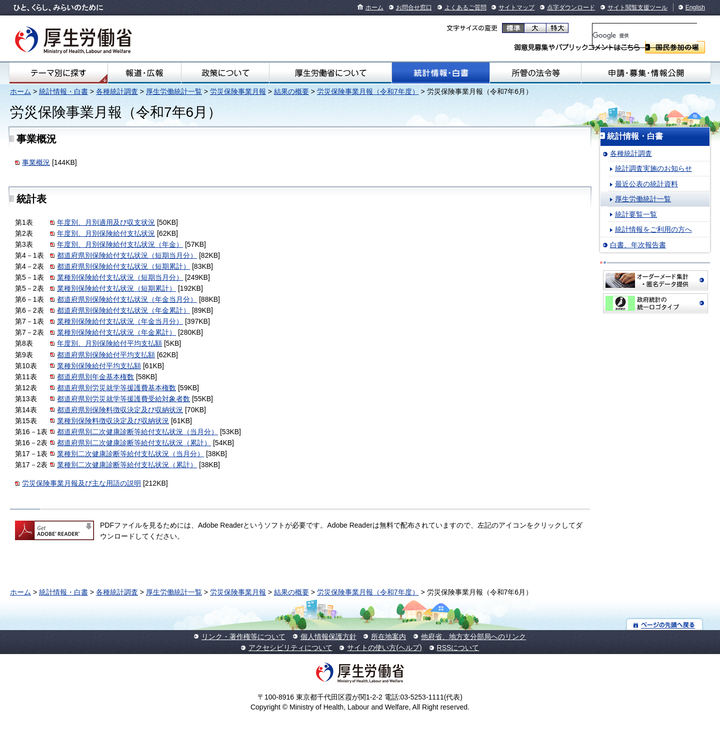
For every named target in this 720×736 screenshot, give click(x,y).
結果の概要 (291, 91)
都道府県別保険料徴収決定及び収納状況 (120, 410)
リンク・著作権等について (244, 637)
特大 (557, 27)
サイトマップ (516, 7)
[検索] (644, 35)
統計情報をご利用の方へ (653, 229)
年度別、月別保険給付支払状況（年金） (120, 244)
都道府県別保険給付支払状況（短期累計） (123, 266)
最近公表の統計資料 (646, 184)
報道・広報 (144, 72)
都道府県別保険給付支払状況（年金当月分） (127, 299)
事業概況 (36, 162)
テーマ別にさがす (58, 72)
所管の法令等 (535, 72)
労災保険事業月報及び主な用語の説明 (81, 483)
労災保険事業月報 (238, 91)
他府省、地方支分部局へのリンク (473, 637)
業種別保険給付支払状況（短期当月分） (120, 277)
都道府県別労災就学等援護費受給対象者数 (123, 399)
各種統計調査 (117, 91)
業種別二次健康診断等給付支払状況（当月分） (130, 454)
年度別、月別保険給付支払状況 (106, 233)
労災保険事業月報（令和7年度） (368, 91)
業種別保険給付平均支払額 (99, 366)
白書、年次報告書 (638, 245)
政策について (225, 72)
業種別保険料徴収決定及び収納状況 (113, 421)
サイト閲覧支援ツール (638, 7)
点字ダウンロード (571, 7)
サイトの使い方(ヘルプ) (384, 648)
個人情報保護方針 (328, 637)
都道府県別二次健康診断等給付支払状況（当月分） (137, 432)
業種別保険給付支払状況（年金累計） (116, 332)
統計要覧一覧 (636, 214)
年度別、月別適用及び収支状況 (106, 222)
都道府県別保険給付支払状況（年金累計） (123, 310)
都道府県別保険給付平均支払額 (106, 355)
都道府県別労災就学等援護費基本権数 (116, 388)
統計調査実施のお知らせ (653, 168)
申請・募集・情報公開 (646, 72)
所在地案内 (388, 637)
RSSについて (458, 648)
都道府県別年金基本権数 (95, 377)
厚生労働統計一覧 (174, 91)
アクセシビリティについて (290, 648)
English (695, 7)
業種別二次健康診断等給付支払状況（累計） (127, 465)
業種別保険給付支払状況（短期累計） (116, 288)
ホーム (375, 7)
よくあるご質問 (465, 7)
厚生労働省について (331, 72)
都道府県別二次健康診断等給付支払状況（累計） (134, 443)
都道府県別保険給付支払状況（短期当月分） (127, 255)
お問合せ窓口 (414, 7)
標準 (513, 27)
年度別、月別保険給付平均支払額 (109, 343)
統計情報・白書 (441, 72)
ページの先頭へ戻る (664, 624)
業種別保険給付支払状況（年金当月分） (120, 321)
